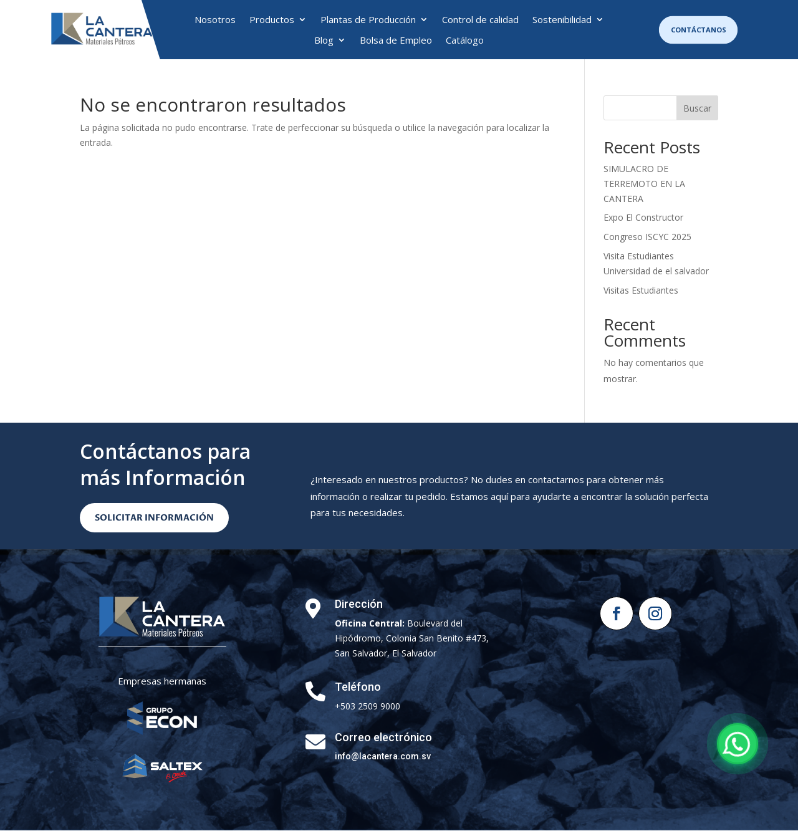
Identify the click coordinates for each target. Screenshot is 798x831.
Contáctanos (698, 29)
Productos (271, 20)
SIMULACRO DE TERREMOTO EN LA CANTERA (644, 183)
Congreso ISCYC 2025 (647, 237)
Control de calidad (480, 20)
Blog (324, 40)
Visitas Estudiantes (640, 290)
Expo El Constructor (643, 217)
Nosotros (215, 20)
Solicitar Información (154, 518)
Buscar (697, 108)
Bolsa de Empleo (396, 40)
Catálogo (465, 40)
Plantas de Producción (368, 20)
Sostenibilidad (562, 20)
